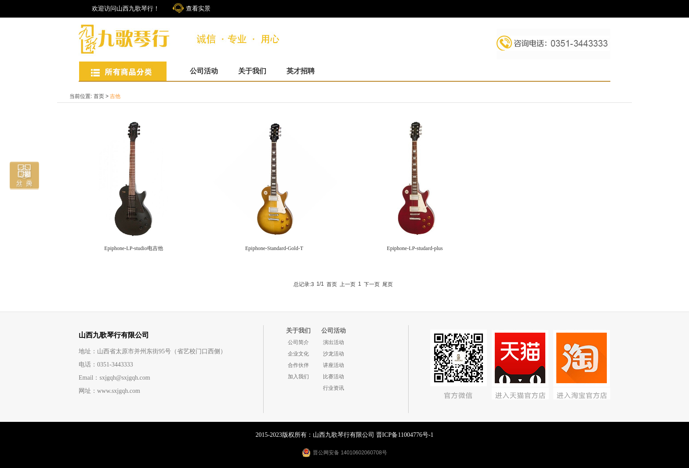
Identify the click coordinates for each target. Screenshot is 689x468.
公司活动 (204, 71)
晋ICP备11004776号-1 (405, 435)
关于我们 (252, 71)
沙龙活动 (333, 354)
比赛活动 (333, 377)
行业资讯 (333, 388)
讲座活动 (333, 365)
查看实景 (198, 8)
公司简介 (298, 342)
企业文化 (298, 354)
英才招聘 (300, 71)
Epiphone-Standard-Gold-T (274, 248)
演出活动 (333, 342)
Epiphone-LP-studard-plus (414, 248)
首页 (99, 96)
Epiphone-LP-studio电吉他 (133, 248)
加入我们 (298, 377)
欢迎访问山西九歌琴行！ (126, 8)
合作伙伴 (298, 365)
